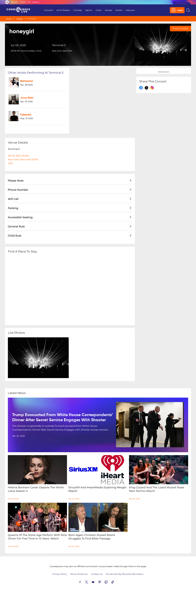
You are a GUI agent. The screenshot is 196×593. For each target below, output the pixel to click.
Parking (13, 208)
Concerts (48, 10)
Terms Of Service (79, 574)
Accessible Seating (20, 217)
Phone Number (18, 189)
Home (8, 18)
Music (14, 2)
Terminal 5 (59, 45)
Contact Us (96, 574)
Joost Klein (26, 98)
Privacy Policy (59, 574)
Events (20, 18)
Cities (98, 10)
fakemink (25, 114)
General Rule (16, 226)
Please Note (16, 180)
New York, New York (62, 51)
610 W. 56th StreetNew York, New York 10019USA (23, 159)
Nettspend (26, 81)
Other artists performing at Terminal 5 (35, 72)
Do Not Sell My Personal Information (124, 574)
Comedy (77, 10)
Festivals (130, 10)
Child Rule (15, 235)
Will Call (13, 199)
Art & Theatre (63, 10)
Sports (88, 10)
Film (22, 2)
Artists (119, 10)
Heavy (35, 2)
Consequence (7, 2)
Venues (108, 10)
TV (29, 2)
